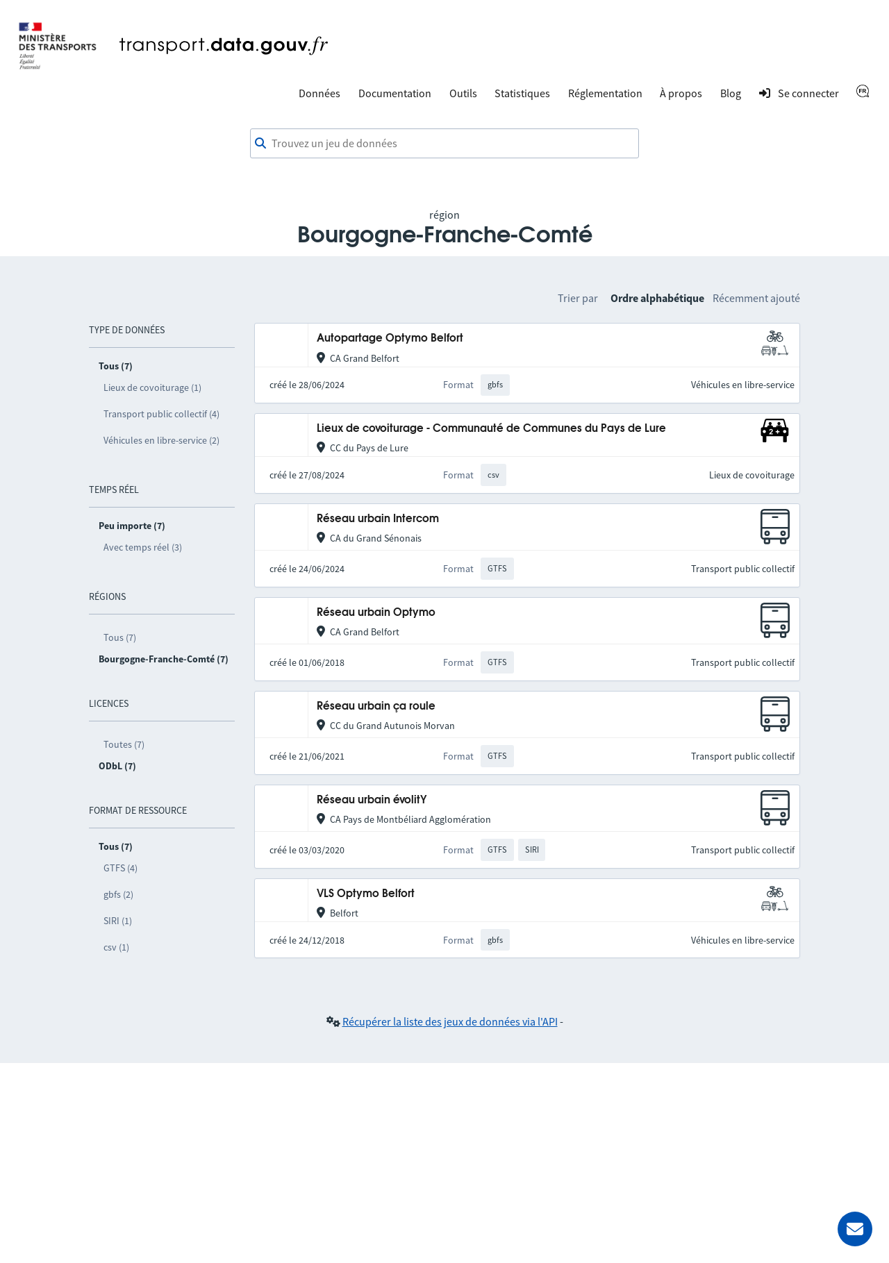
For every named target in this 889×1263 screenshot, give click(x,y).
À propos (681, 93)
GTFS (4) (120, 868)
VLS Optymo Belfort (366, 894)
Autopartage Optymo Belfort (390, 338)
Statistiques (522, 93)
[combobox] (444, 143)
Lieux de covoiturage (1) (152, 387)
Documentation (394, 93)
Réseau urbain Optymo (376, 613)
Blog (730, 93)
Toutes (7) (123, 744)
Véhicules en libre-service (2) (161, 440)
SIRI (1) (117, 920)
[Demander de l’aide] (855, 1229)
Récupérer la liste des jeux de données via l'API (450, 1021)
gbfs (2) (118, 894)
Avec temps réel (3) (142, 547)
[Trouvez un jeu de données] (444, 143)
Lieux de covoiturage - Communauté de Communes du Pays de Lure (491, 429)
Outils (463, 93)
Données (319, 93)
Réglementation (605, 93)
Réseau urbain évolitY (372, 800)
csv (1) (116, 947)
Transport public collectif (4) (161, 414)
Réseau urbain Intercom (378, 519)
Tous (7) (119, 637)
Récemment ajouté (756, 298)
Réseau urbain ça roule (376, 706)
